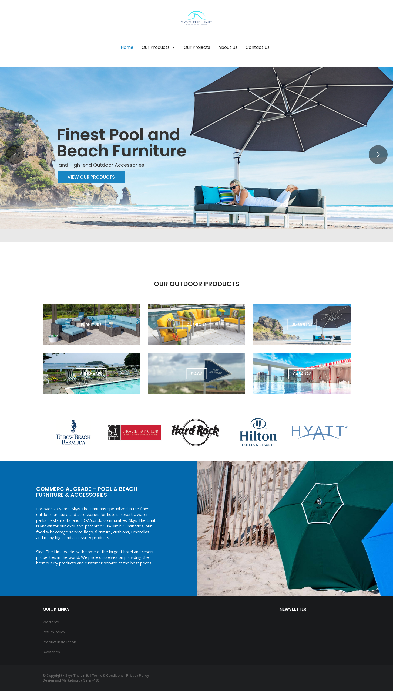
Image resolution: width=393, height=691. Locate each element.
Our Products (159, 47)
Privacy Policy (137, 675)
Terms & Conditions (107, 675)
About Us (227, 47)
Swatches (51, 652)
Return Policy (54, 632)
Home (127, 47)
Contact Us (258, 47)
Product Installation (59, 642)
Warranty (51, 622)
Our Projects (197, 47)
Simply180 (91, 680)
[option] (73, 432)
